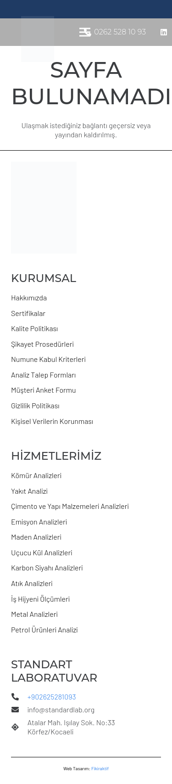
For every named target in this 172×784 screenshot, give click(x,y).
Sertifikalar (28, 313)
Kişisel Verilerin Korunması (52, 421)
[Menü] (84, 32)
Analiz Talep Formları (43, 374)
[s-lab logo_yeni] (37, 39)
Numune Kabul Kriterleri (48, 359)
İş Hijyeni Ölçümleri (40, 598)
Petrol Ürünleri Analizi (44, 629)
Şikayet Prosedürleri (42, 343)
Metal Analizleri (34, 613)
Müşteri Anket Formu (43, 389)
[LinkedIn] (163, 32)
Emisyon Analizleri (39, 521)
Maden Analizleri (36, 536)
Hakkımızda (29, 297)
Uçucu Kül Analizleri (41, 552)
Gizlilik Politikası (35, 405)
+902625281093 (52, 696)
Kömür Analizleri (36, 475)
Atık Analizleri (32, 583)
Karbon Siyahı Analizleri (47, 567)
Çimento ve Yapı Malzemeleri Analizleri (70, 506)
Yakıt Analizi (29, 490)
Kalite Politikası (34, 328)
